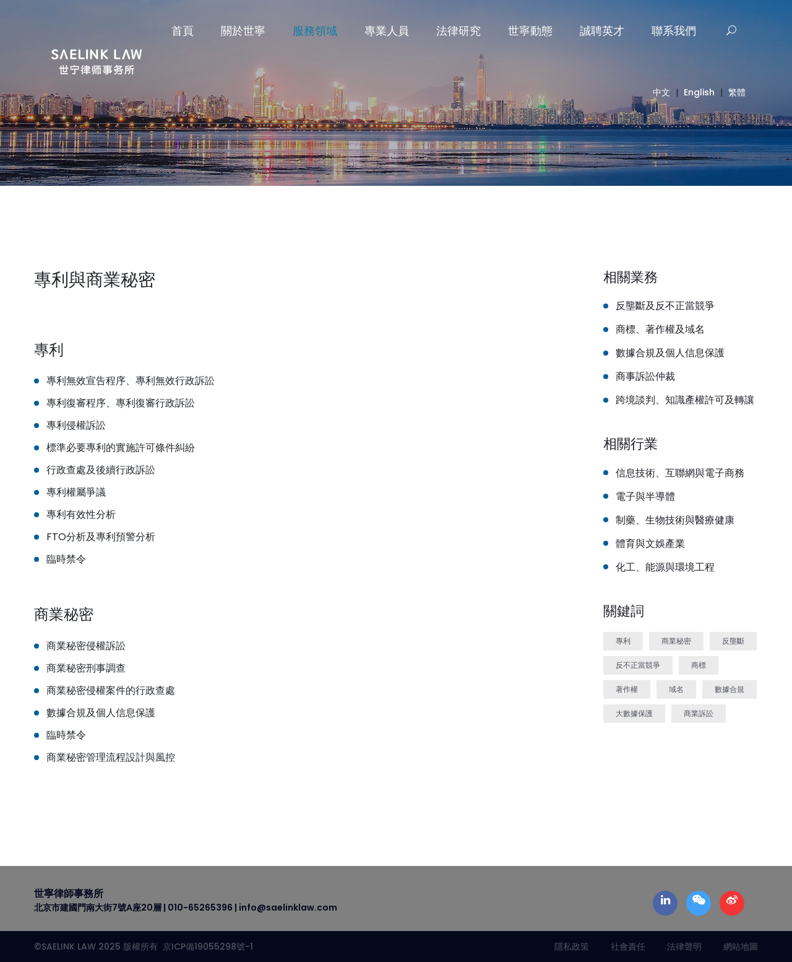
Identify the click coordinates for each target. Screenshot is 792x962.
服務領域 (315, 30)
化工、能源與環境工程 (665, 567)
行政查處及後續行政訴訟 (100, 470)
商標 (698, 665)
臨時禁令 (66, 559)
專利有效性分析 (81, 514)
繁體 (737, 92)
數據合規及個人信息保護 (100, 713)
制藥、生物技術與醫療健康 (675, 520)
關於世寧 (243, 30)
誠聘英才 (602, 30)
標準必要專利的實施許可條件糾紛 (120, 447)
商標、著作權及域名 (660, 329)
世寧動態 (530, 30)
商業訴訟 (698, 713)
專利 (623, 641)
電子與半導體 (645, 496)
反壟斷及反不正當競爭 (665, 306)
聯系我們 (674, 30)
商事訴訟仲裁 (645, 376)
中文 (661, 92)
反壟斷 (733, 641)
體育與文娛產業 (650, 543)
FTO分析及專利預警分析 (100, 537)
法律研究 (458, 30)
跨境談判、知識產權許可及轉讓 (685, 400)
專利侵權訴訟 (76, 425)
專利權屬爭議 (76, 492)
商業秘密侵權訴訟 (86, 646)
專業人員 (386, 30)
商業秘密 (676, 641)
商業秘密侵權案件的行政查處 (110, 690)
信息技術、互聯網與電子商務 (680, 473)
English (699, 92)
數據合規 (729, 689)
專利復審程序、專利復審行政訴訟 (120, 403)
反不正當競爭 (638, 665)
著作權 (627, 689)
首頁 (182, 30)
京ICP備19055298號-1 (205, 946)
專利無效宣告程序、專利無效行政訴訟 (130, 381)
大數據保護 (634, 713)
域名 (676, 689)
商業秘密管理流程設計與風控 (110, 757)
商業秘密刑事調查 (86, 668)
